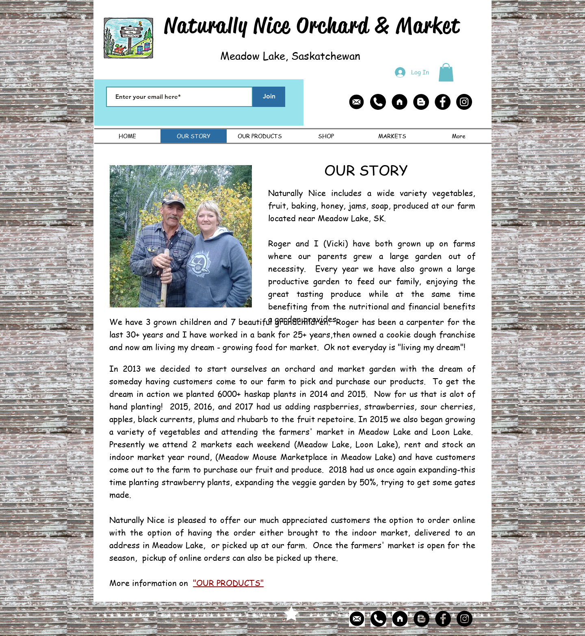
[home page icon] (399, 102)
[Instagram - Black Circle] (464, 102)
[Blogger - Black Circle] (421, 102)
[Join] (269, 97)
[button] (446, 72)
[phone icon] (378, 102)
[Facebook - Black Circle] (443, 102)
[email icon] (356, 102)
